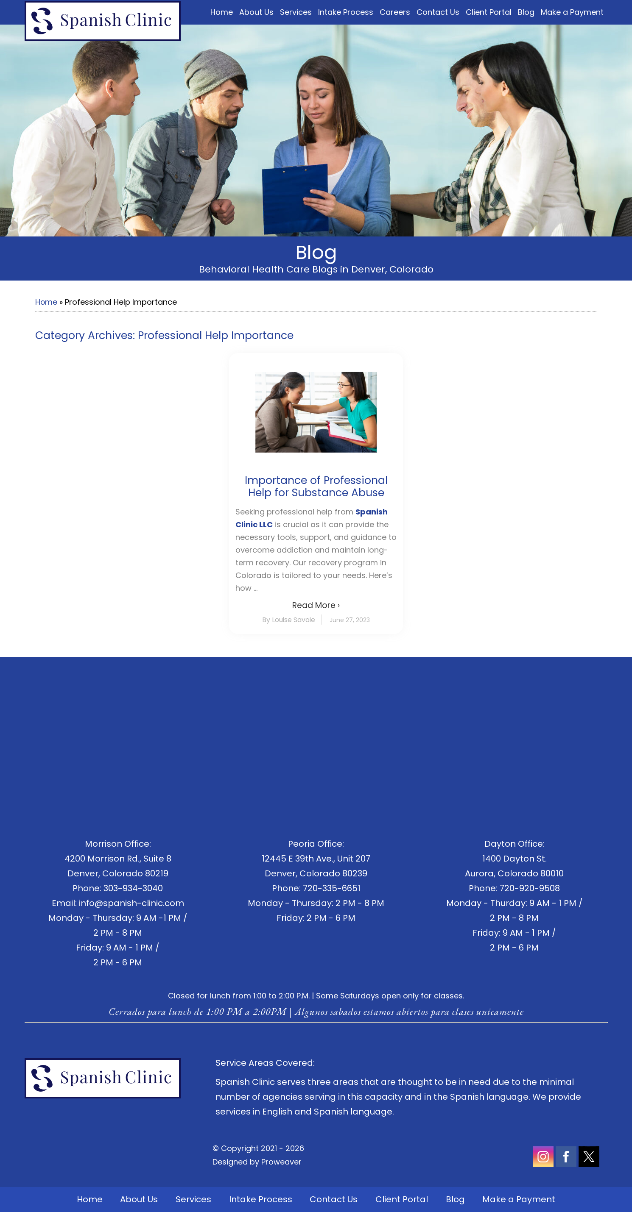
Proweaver (281, 1161)
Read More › (316, 605)
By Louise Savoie (288, 620)
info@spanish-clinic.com (131, 903)
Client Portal (489, 12)
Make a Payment (572, 12)
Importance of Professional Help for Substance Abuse (316, 486)
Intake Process (345, 12)
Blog (526, 12)
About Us (256, 12)
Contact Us (438, 12)
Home (221, 12)
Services (296, 12)
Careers (395, 12)
